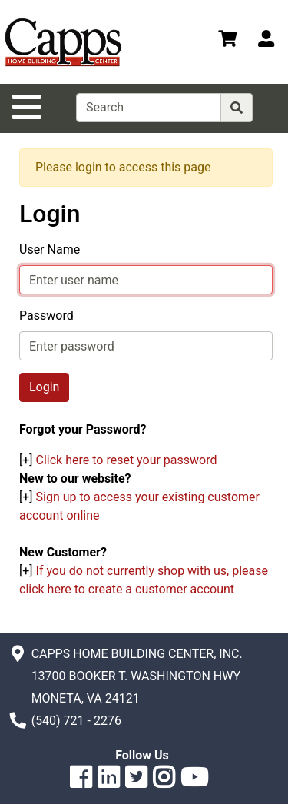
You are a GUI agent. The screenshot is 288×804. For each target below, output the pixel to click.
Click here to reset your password (126, 460)
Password (46, 315)
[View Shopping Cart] (227, 41)
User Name (49, 249)
